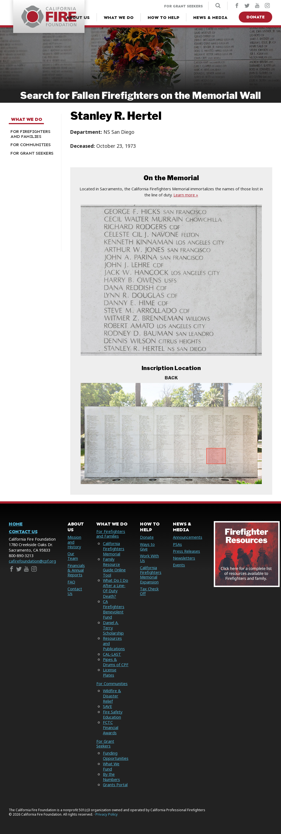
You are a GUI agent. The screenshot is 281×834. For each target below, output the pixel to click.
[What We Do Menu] (118, 17)
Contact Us (23, 532)
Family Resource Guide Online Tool (114, 567)
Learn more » (185, 195)
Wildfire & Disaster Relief (112, 696)
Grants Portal (115, 784)
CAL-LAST (112, 654)
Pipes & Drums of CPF (115, 662)
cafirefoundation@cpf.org (32, 561)
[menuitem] (33, 134)
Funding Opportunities (115, 755)
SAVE (107, 706)
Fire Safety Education (112, 714)
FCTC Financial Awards (110, 727)
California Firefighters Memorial (113, 549)
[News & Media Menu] (210, 17)
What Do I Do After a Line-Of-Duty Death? (115, 588)
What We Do (26, 119)
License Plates (109, 672)
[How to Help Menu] (163, 17)
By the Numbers (111, 777)
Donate (255, 17)
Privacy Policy (106, 814)
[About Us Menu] (78, 17)
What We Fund (111, 766)
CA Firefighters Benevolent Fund (113, 609)
